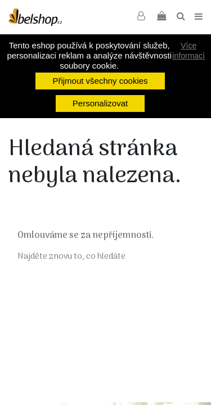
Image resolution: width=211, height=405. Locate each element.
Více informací (188, 50)
